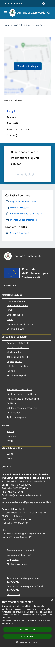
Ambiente (11, 403)
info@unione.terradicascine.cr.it (24, 495)
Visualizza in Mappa (27, 66)
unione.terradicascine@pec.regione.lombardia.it (26, 502)
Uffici (9, 310)
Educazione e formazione (19, 389)
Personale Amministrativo (20, 324)
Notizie (10, 431)
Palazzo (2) (12, 123)
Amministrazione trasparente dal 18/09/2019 (23, 579)
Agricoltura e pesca (16, 417)
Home (6, 25)
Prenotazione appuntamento (21, 550)
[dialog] (27, 622)
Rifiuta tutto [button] (27, 636)
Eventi (10, 458)
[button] (27, 642)
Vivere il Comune (22, 25)
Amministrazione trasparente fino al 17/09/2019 (25, 588)
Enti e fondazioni (15, 314)
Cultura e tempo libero (18, 347)
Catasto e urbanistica (17, 366)
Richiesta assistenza (17, 564)
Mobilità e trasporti (16, 375)
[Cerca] (49, 12)
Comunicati (12, 436)
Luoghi (38, 25)
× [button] (52, 600)
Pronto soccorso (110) (18, 129)
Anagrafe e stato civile (18, 343)
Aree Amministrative (17, 305)
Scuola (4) (12, 135)
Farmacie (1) (13, 117)
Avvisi (10, 440)
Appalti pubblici (14, 361)
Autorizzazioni (14, 412)
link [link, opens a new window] (12, 623)
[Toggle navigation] (6, 12)
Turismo (11, 370)
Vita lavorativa (14, 352)
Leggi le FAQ (13, 559)
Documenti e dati (15, 328)
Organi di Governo (16, 301)
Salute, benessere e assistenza (22, 408)
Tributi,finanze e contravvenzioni (23, 398)
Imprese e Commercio (17, 356)
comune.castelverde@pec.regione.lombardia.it (25, 533)
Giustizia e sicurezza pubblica (21, 394)
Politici (10, 319)
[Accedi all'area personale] (43, 3)
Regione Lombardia (13, 3)
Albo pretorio (13, 594)
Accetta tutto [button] (27, 629)
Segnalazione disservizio (19, 555)
